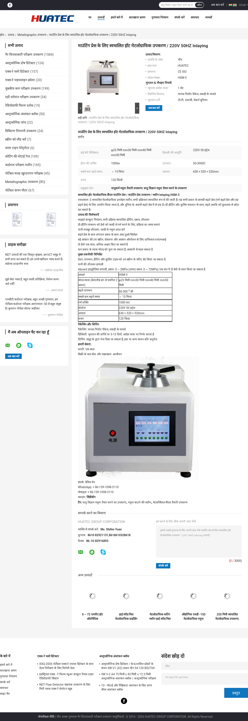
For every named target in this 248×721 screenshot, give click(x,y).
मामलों (208, 17)
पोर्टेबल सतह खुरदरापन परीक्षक (24, 173)
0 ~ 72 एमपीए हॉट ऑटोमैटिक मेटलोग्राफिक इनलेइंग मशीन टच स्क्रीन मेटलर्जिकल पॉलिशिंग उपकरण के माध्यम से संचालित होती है (92, 617)
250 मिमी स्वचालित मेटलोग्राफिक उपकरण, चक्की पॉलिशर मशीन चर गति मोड (227, 617)
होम (2, 34)
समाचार (195, 17)
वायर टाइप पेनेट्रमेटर (17, 148)
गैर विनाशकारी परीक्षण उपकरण (24, 55)
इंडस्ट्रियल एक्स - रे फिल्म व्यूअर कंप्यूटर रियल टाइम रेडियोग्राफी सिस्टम (66, 676)
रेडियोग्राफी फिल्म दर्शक (19, 105)
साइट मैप (5, 693)
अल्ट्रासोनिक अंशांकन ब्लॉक (21, 114)
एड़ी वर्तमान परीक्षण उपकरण (22, 97)
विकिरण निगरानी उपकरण (20, 131)
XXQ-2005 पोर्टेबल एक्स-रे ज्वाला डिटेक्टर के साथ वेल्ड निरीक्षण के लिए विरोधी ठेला (66, 666)
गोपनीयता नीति (46, 716)
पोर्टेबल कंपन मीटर (16, 190)
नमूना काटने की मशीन (139, 502)
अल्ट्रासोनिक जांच (15, 122)
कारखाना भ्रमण (137, 17)
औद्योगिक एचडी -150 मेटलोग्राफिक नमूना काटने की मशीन (193, 617)
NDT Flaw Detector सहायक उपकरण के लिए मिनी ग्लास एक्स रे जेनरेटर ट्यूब (65, 686)
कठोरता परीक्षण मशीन (18, 165)
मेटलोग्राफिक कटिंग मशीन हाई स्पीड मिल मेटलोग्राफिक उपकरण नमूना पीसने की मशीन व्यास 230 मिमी (159, 617)
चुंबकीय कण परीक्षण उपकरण (23, 88)
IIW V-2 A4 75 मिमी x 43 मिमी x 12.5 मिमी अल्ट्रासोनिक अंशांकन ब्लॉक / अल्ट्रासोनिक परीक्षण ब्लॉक (128, 677)
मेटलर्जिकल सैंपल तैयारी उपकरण (170, 502)
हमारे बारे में (117, 17)
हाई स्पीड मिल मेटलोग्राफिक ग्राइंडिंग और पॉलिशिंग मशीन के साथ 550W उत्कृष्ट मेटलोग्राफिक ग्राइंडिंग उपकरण (126, 617)
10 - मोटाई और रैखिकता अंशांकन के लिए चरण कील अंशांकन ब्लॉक (126, 687)
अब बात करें (217, 4)
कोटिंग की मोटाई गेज (17, 156)
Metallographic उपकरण (31, 34)
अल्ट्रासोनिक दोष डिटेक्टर (20, 63)
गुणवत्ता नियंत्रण (159, 17)
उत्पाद (11, 34)
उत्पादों (101, 17)
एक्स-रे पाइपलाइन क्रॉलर (20, 80)
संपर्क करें (179, 17)
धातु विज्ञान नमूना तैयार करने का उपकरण (104, 502)
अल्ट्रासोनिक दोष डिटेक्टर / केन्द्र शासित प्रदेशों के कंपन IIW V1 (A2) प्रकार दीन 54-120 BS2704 (128, 666)
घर (89, 17)
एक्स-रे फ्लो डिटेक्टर (17, 71)
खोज (199, 5)
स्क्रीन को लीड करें (15, 139)
